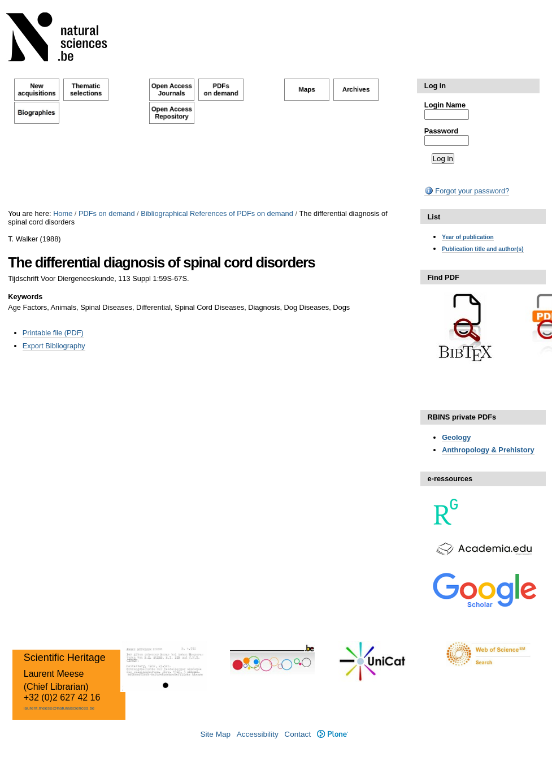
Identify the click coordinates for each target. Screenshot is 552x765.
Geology (456, 437)
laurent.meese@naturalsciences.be (59, 708)
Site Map (215, 734)
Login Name (445, 105)
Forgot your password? (466, 191)
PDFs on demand (107, 213)
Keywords (25, 296)
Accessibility (258, 734)
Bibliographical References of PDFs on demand (217, 213)
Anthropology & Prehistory (488, 450)
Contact (297, 734)
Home (62, 213)
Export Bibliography (54, 346)
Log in (435, 85)
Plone (332, 734)
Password (441, 131)
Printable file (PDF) (53, 333)
